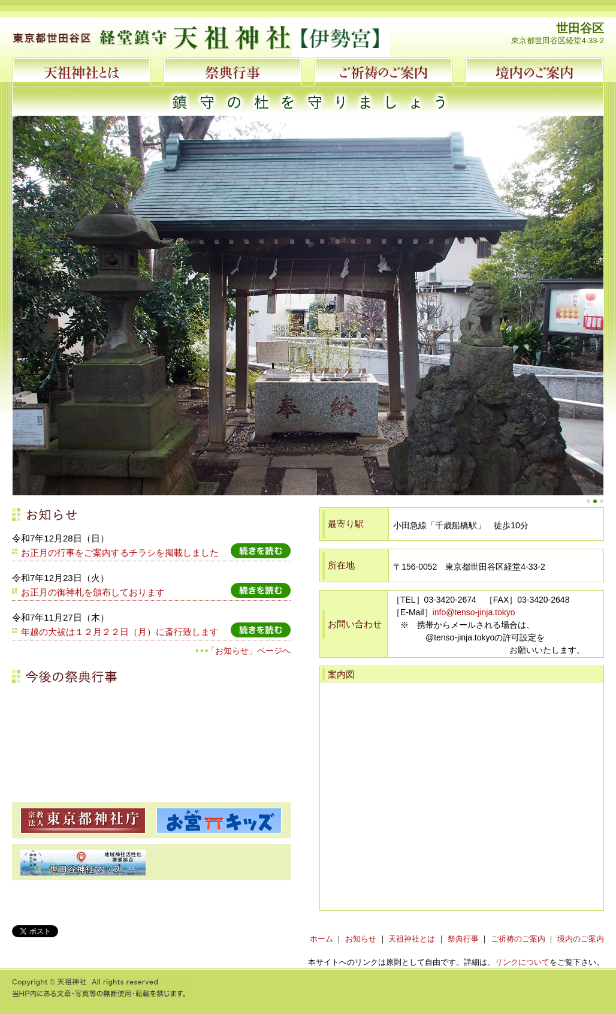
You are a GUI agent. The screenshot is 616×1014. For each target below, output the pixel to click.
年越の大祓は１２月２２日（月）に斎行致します (120, 632)
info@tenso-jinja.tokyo (474, 612)
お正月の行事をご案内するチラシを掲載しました (120, 552)
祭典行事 (463, 938)
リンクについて (522, 962)
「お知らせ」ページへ (249, 650)
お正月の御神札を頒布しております (93, 592)
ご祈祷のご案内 (518, 938)
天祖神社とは (411, 938)
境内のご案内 (580, 938)
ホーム (321, 938)
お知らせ (360, 938)
